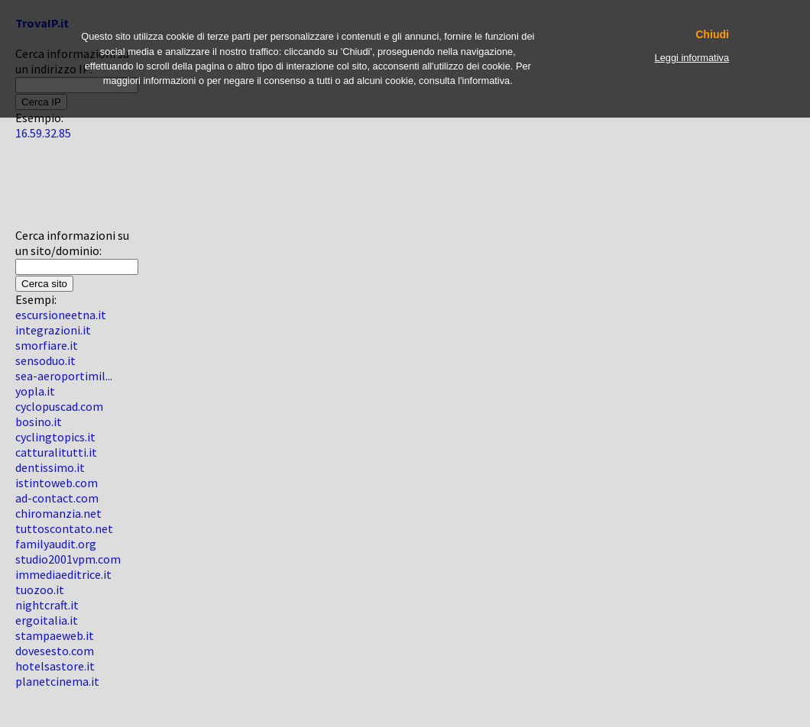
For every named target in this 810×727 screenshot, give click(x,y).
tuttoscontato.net (64, 528)
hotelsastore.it (55, 666)
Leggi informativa (692, 57)
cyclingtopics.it (55, 436)
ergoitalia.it (46, 620)
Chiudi (712, 34)
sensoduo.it (45, 360)
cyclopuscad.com (59, 406)
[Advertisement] (61, 190)
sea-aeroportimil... (63, 375)
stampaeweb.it (54, 635)
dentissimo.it (50, 467)
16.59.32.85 (43, 133)
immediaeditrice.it (63, 574)
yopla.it (35, 391)
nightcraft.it (47, 604)
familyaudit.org (55, 543)
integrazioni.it (53, 330)
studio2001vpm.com (68, 559)
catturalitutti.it (56, 452)
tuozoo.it (39, 589)
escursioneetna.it (60, 314)
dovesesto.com (54, 650)
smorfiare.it (46, 345)
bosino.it (38, 421)
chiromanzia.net (58, 513)
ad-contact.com (57, 498)
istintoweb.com (56, 482)
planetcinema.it (57, 681)
